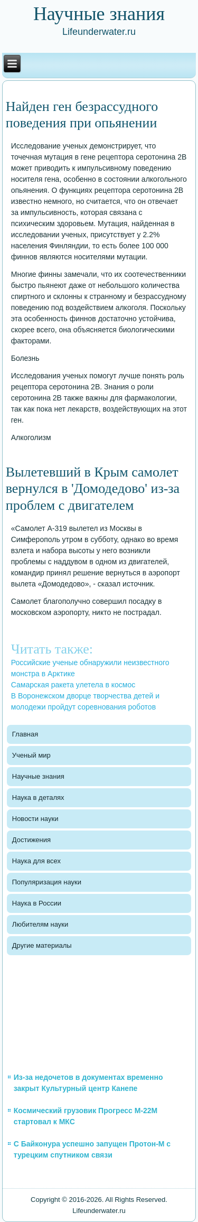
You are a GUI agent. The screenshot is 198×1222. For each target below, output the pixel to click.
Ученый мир (31, 755)
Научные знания (38, 776)
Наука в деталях (38, 797)
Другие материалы (42, 945)
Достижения (31, 840)
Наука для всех (36, 861)
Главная (25, 734)
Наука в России (36, 903)
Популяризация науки (46, 882)
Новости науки (35, 819)
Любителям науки (40, 924)
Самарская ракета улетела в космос (73, 684)
